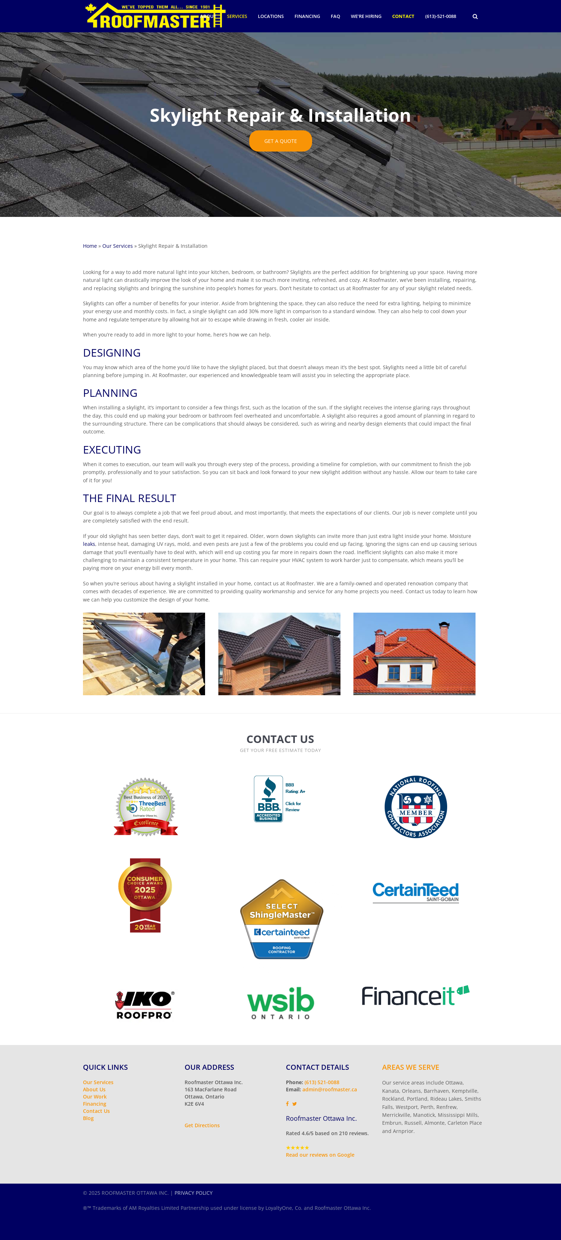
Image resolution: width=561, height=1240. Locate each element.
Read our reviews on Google (320, 1154)
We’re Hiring (366, 16)
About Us (94, 1089)
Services (237, 16)
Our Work (95, 1096)
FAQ (335, 16)
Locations (271, 16)
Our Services (117, 245)
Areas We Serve (410, 1067)
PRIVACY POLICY (194, 1192)
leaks (89, 543)
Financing (307, 16)
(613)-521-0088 (440, 16)
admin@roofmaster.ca (329, 1089)
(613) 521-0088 (322, 1082)
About (208, 16)
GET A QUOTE (280, 141)
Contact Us (96, 1110)
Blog (88, 1118)
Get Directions (202, 1125)
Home (90, 245)
